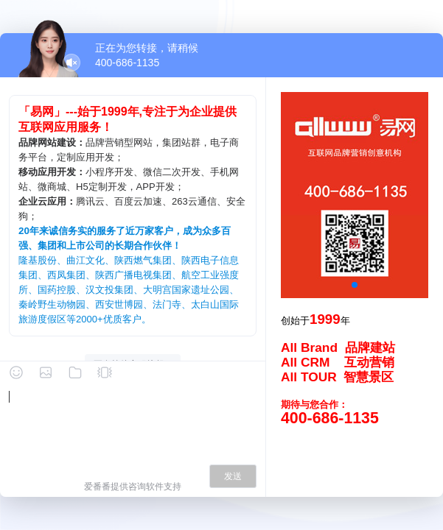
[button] (354, 285)
